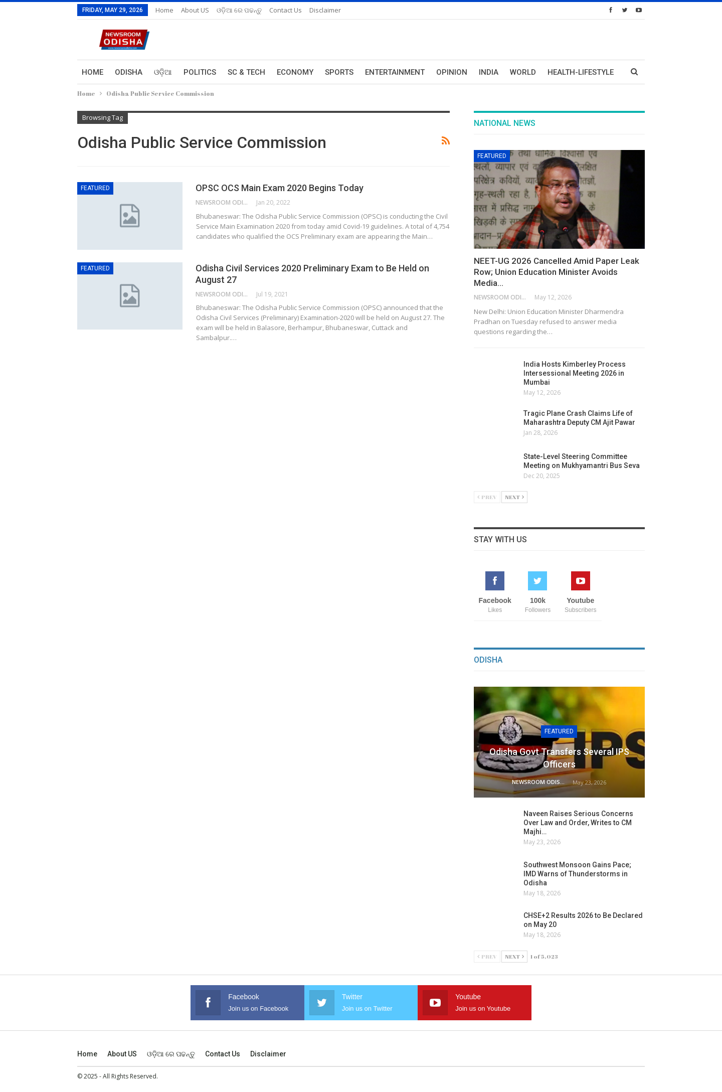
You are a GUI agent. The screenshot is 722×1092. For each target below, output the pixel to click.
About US (195, 10)
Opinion (451, 72)
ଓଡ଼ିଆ (163, 72)
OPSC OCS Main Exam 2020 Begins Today (280, 188)
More (558, 72)
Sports (339, 72)
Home (164, 10)
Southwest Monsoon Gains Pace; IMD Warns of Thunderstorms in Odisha (577, 874)
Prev (487, 497)
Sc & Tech (246, 72)
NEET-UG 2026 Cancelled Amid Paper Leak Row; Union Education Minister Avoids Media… (556, 272)
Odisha (128, 72)
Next (514, 497)
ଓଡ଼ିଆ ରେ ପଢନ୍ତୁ (239, 10)
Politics (200, 72)
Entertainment (395, 72)
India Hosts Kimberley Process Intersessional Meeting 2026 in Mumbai (574, 373)
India (488, 72)
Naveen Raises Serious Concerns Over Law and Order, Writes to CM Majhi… (578, 823)
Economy (295, 72)
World (523, 72)
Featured (95, 188)
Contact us (285, 10)
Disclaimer (325, 10)
